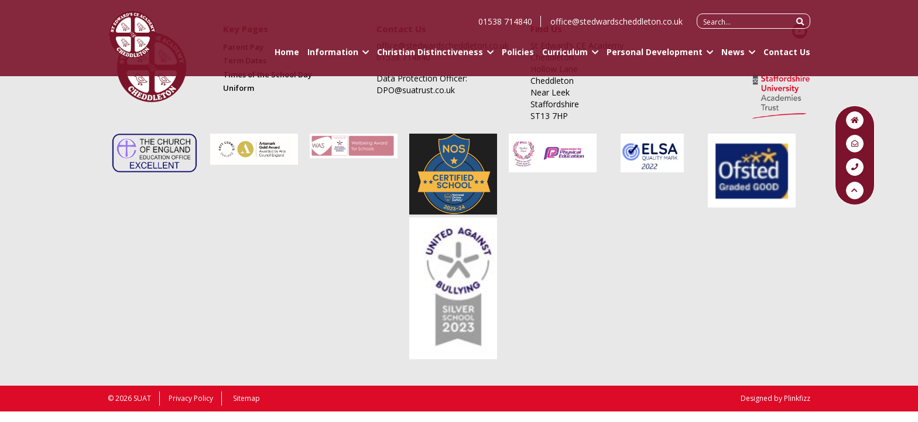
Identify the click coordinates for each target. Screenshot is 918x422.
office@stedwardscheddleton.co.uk (616, 26)
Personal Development (655, 57)
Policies (518, 57)
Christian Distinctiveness (430, 57)
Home (287, 57)
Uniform (238, 88)
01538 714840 (505, 26)
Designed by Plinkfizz (775, 398)
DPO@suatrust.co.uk (415, 90)
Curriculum (565, 57)
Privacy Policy (191, 398)
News (733, 57)
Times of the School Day (267, 74)
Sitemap (246, 398)
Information (332, 57)
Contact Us (786, 57)
